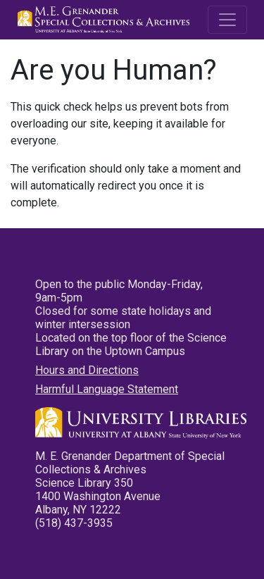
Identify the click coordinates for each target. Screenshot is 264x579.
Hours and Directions (87, 370)
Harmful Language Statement (106, 389)
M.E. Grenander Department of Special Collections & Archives (106, 20)
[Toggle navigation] (227, 20)
